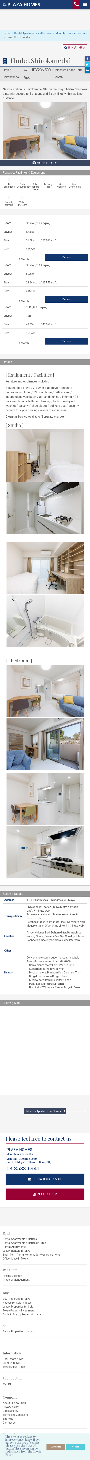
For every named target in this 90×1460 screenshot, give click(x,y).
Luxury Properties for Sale (18, 1306)
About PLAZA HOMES (15, 1403)
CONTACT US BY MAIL (45, 1179)
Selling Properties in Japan (18, 1331)
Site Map (8, 1418)
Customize (56, 1447)
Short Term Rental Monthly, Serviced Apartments (31, 1254)
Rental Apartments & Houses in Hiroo (24, 1242)
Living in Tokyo (11, 1362)
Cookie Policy (10, 1410)
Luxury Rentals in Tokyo (16, 1250)
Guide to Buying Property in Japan (22, 1314)
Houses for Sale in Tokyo (17, 1302)
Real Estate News (13, 1358)
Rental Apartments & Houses (20, 1238)
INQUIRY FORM (45, 1194)
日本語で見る (76, 48)
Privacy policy (11, 1406)
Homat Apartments (14, 1246)
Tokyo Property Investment (19, 1310)
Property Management (16, 1279)
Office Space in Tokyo (15, 1258)
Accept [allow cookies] (75, 1447)
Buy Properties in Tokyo (16, 1298)
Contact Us (9, 1422)
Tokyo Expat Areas (14, 1366)
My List (7, 1383)
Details (66, 257)
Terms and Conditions (15, 1414)
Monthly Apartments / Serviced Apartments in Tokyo (46, 1111)
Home (6, 33)
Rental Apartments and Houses (32, 33)
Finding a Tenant (12, 1275)
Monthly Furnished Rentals (71, 33)
